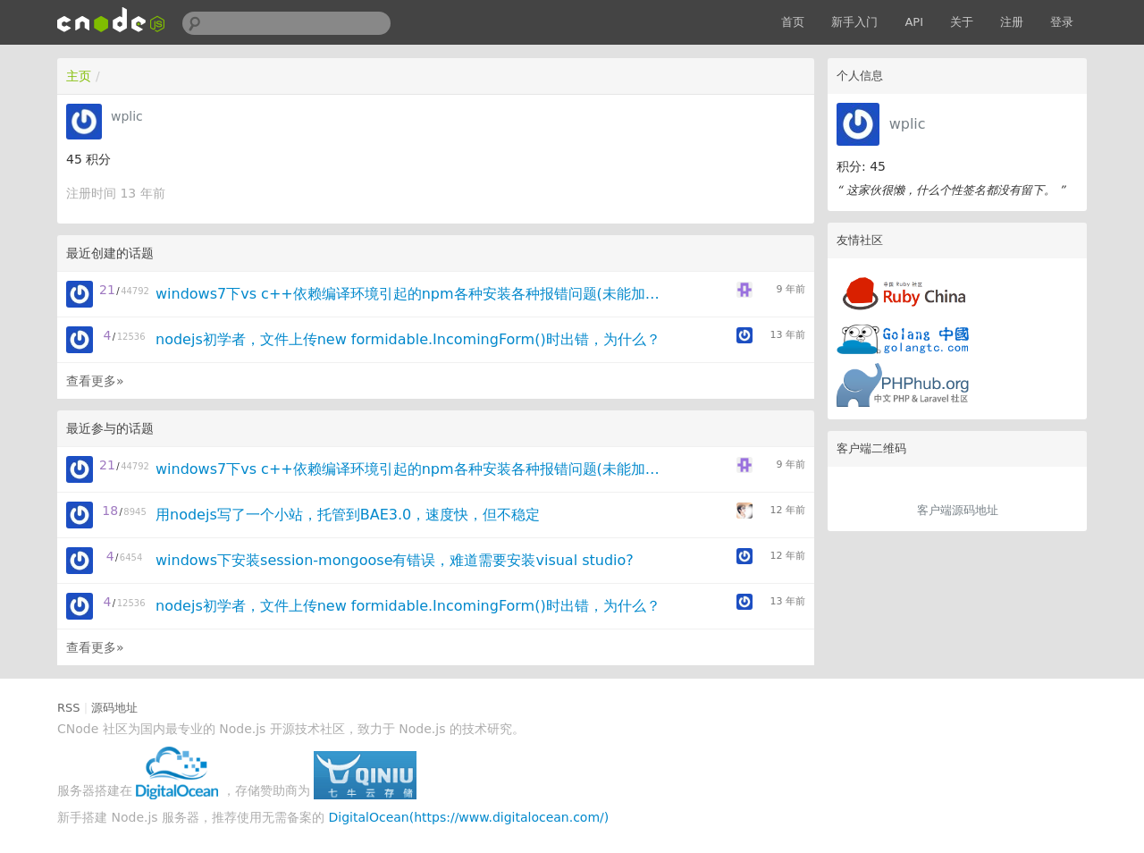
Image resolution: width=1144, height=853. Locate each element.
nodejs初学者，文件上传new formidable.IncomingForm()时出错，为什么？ (408, 339)
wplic (907, 123)
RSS (68, 707)
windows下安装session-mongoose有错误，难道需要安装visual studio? (395, 560)
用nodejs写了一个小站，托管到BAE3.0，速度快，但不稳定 (348, 514)
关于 (961, 22)
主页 (78, 76)
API (913, 22)
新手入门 (854, 22)
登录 (1061, 22)
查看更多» (95, 381)
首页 (792, 22)
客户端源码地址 (957, 510)
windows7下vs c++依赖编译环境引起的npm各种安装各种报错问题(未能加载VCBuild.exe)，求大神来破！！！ (414, 293)
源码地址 (114, 707)
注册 (1011, 22)
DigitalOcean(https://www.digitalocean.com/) (469, 817)
